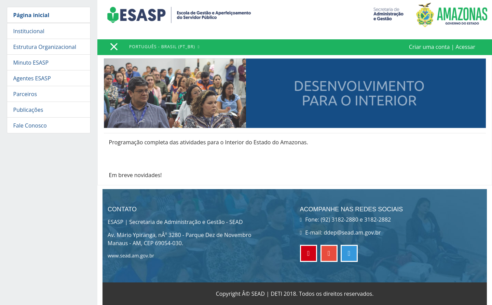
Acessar (465, 47)
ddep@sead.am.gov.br (352, 232)
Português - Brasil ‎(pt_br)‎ (162, 47)
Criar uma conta (429, 47)
